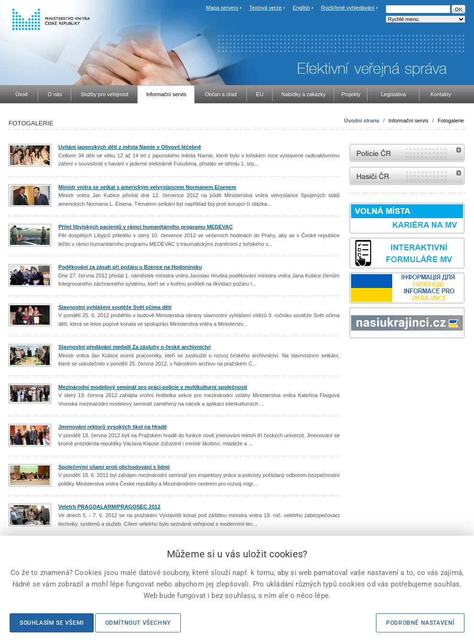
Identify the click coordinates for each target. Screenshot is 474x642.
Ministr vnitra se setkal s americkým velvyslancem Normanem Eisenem (147, 187)
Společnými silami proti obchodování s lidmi (114, 467)
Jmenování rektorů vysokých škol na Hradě (112, 427)
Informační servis (408, 120)
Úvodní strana (361, 120)
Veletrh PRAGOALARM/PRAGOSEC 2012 (109, 506)
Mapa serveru (222, 8)
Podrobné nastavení (420, 623)
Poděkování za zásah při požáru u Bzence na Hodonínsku (130, 267)
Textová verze (265, 8)
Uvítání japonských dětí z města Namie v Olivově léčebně (129, 147)
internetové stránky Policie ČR (407, 153)
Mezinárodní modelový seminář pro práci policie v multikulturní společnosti (152, 387)
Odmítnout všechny (138, 623)
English (301, 8)
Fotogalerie (451, 120)
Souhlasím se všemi (52, 623)
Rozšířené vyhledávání (348, 8)
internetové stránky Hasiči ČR (407, 176)
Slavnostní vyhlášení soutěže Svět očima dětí (115, 307)
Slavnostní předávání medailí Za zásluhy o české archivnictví (134, 347)
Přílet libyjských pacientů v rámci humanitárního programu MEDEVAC (145, 227)
